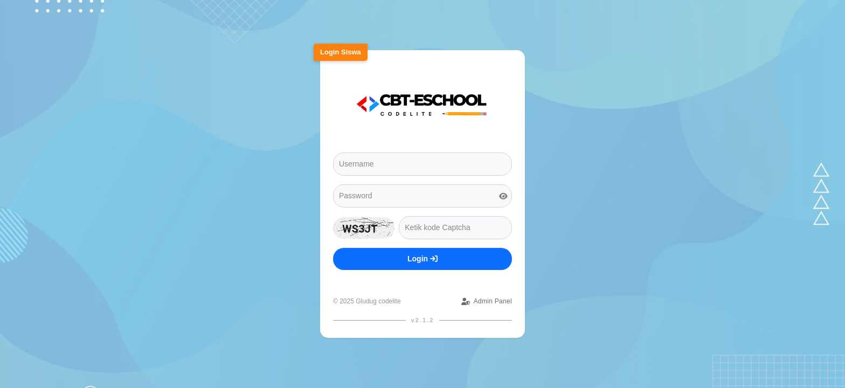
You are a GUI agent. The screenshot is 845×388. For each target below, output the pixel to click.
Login (422, 258)
